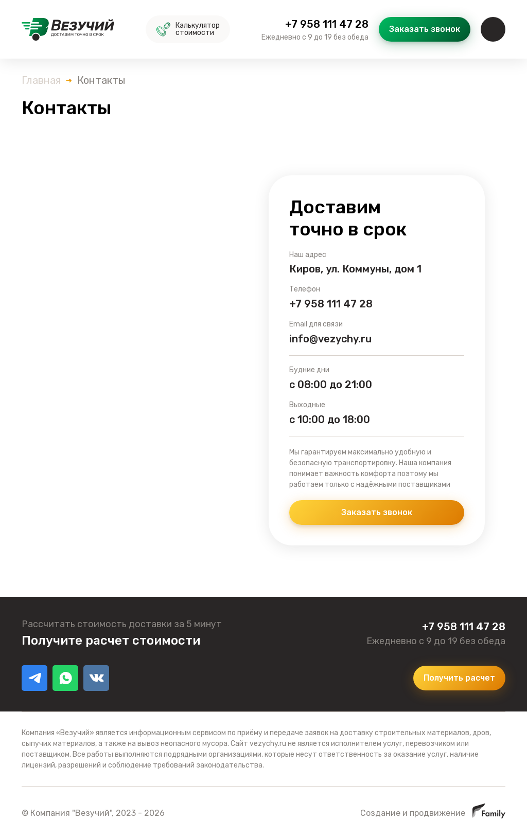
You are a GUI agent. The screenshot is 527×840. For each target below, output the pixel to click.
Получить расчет (459, 678)
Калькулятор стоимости (188, 29)
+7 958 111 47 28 (326, 24)
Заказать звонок (424, 29)
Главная (41, 80)
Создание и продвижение (432, 813)
